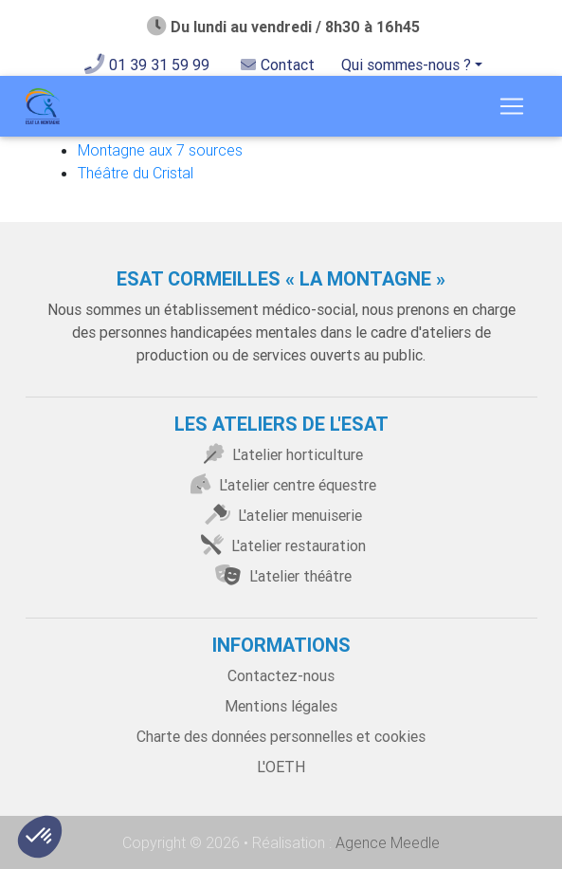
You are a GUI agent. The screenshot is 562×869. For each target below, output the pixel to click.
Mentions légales (281, 705)
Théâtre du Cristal (135, 172)
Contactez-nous (281, 675)
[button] (40, 837)
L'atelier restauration (281, 545)
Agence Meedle (386, 842)
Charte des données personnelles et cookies (281, 736)
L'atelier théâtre (281, 575)
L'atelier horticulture (281, 454)
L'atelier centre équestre (281, 484)
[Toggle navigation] (511, 106)
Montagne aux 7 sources (160, 149)
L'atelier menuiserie (281, 515)
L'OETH (281, 766)
